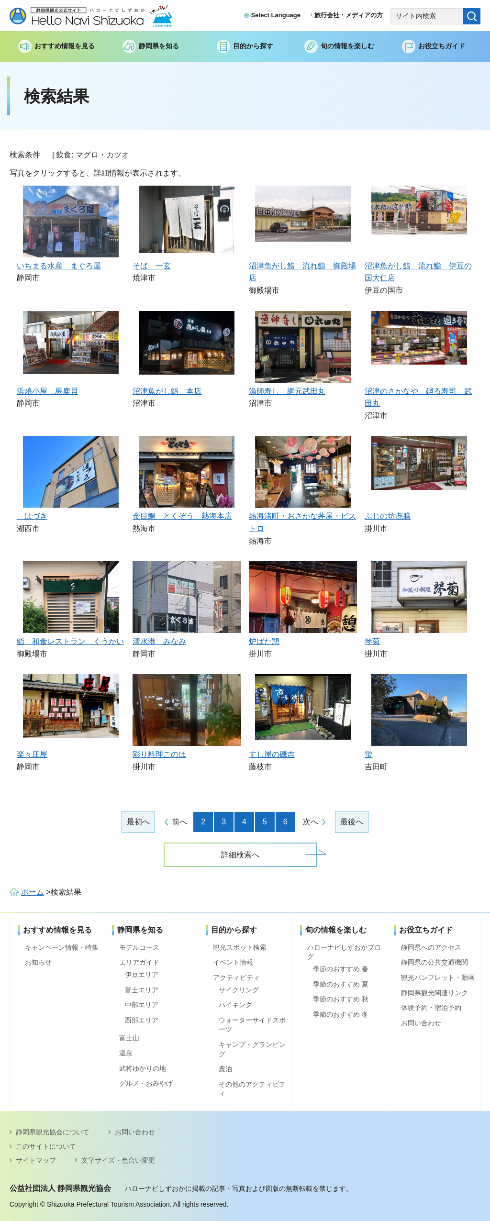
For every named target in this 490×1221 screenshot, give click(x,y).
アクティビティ (236, 977)
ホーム (32, 892)
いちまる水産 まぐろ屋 (59, 266)
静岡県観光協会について (52, 1132)
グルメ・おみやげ (146, 1083)
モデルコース (139, 947)
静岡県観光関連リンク (434, 993)
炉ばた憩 (264, 641)
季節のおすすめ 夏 (340, 984)
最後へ (351, 822)
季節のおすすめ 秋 (340, 999)
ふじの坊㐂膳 (388, 516)
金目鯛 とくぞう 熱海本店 (182, 516)
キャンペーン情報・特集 (62, 947)
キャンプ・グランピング (252, 1049)
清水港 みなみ (159, 641)
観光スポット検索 (240, 947)
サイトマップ (36, 1160)
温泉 (126, 1053)
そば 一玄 (152, 266)
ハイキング (235, 1005)
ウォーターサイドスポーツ (252, 1024)
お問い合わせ (421, 1023)
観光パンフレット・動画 (438, 977)
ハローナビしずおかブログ (344, 952)
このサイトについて (46, 1146)
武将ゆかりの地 (142, 1068)
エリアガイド (139, 962)
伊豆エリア (141, 974)
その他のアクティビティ (252, 1089)
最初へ (138, 822)
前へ (179, 822)
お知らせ (38, 962)
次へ (310, 822)
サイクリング (239, 990)
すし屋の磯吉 (272, 754)
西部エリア (141, 1020)
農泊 (225, 1069)
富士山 (129, 1038)
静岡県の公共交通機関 (434, 962)
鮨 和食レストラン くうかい (70, 641)
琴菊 (372, 641)
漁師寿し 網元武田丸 (287, 391)
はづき (32, 516)
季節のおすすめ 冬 (340, 1014)
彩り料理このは (159, 754)
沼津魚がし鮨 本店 (167, 391)
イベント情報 (233, 962)
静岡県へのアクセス (431, 947)
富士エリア (141, 990)
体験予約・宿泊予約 (431, 1007)
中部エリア (141, 1005)
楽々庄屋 (32, 754)
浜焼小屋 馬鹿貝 (47, 391)
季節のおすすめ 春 (340, 969)
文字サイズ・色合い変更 (118, 1160)
